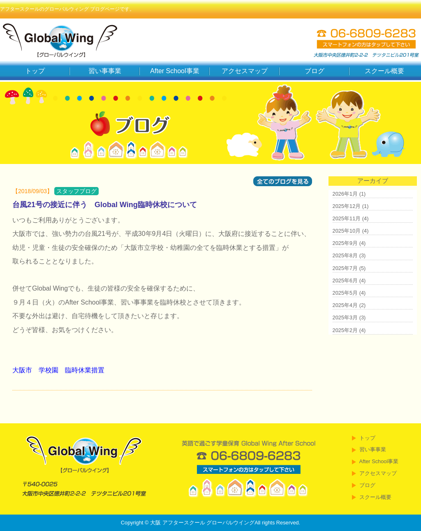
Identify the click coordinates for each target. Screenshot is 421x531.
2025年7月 (345, 268)
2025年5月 (345, 293)
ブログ (314, 70)
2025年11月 (347, 218)
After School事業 (174, 70)
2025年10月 (347, 231)
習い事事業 (104, 70)
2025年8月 (345, 255)
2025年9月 (345, 243)
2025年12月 (347, 206)
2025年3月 (345, 317)
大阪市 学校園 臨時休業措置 (58, 370)
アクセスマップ (245, 70)
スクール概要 (384, 70)
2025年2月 (345, 330)
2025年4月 (345, 305)
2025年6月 (345, 280)
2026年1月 (345, 194)
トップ (35, 70)
